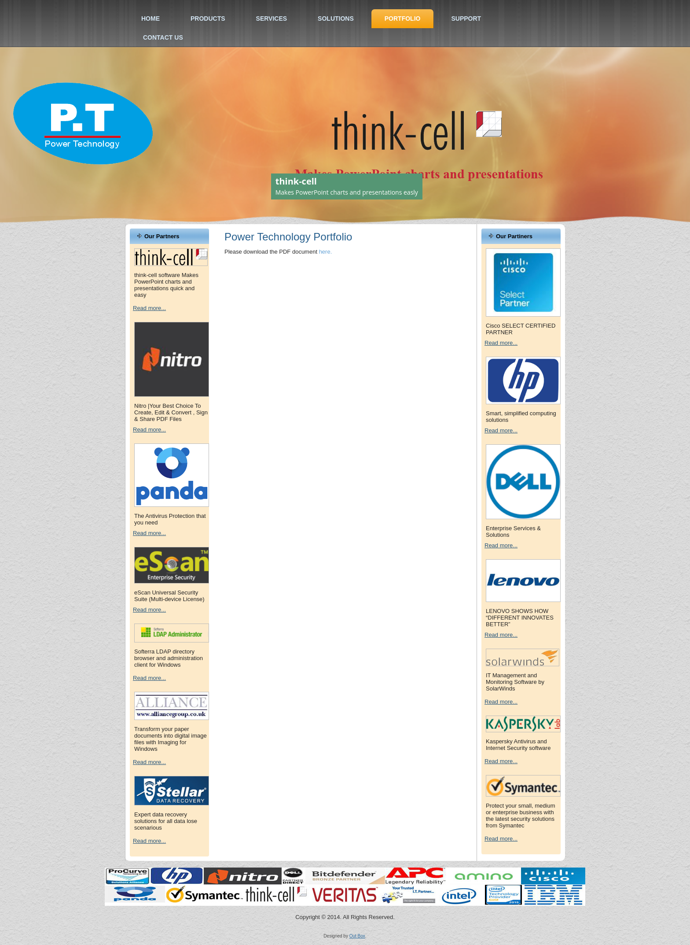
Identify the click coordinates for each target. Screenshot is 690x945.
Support (466, 18)
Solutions (336, 18)
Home (150, 18)
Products (208, 18)
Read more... (149, 308)
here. (325, 251)
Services (271, 18)
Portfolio (403, 18)
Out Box (357, 936)
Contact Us (163, 37)
